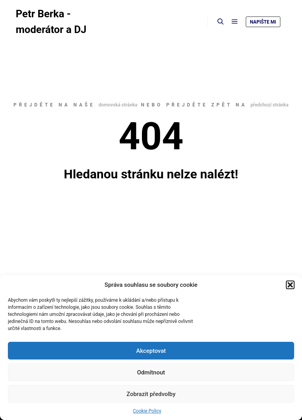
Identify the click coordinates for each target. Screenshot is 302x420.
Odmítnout (151, 372)
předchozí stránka (269, 105)
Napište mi (263, 22)
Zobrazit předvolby (151, 394)
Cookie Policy (147, 411)
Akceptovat (151, 350)
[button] (290, 285)
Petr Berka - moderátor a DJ (51, 21)
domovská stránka (117, 105)
